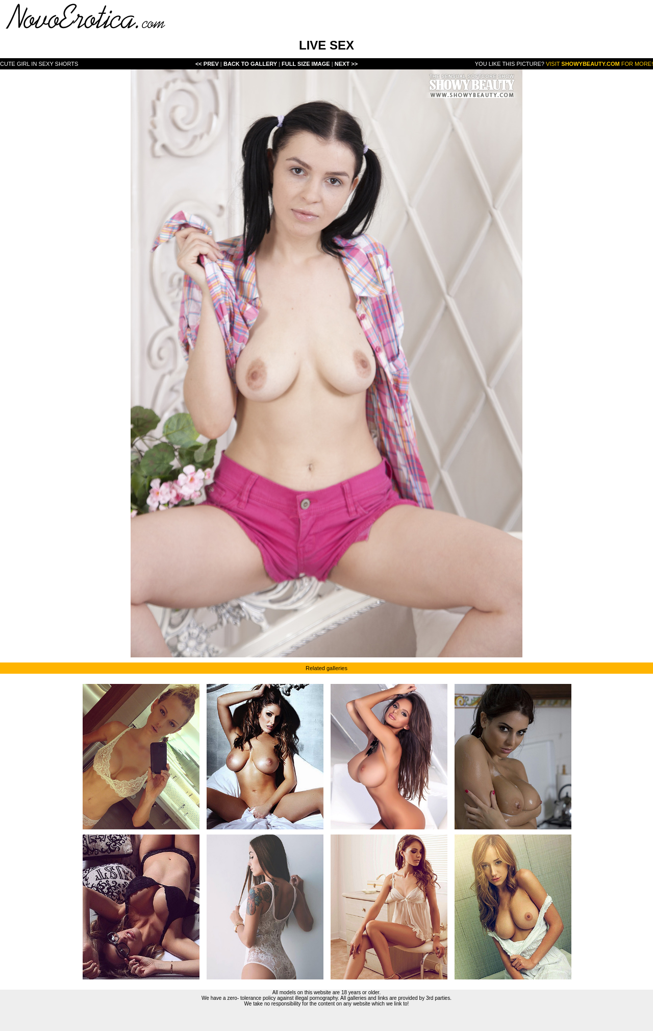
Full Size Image (307, 64)
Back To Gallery (251, 64)
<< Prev (207, 64)
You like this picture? (509, 64)
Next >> (346, 64)
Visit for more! (599, 64)
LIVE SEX (326, 45)
